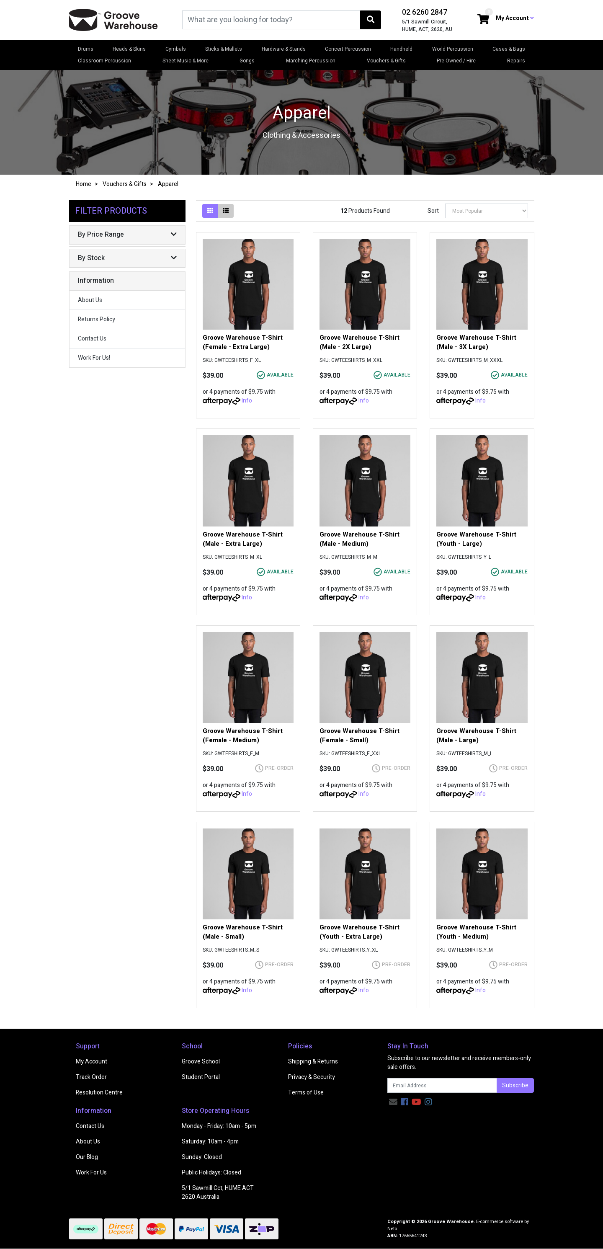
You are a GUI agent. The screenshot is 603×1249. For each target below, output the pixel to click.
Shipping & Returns (313, 1061)
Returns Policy (96, 319)
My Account (91, 1061)
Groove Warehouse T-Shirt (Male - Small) (243, 932)
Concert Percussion (348, 49)
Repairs (516, 61)
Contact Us (92, 338)
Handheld (401, 49)
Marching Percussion (310, 61)
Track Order (91, 1077)
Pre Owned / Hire (456, 61)
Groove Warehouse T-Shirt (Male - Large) (476, 735)
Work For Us (91, 1172)
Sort (433, 210)
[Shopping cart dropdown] (483, 19)
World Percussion (452, 49)
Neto (392, 1228)
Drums (85, 49)
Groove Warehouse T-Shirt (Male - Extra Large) (243, 539)
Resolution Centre (99, 1092)
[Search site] (370, 19)
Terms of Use (306, 1092)
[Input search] (271, 19)
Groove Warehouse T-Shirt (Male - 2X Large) (359, 342)
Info (247, 400)
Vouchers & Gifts (386, 61)
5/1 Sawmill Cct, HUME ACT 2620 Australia (218, 1192)
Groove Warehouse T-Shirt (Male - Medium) (359, 539)
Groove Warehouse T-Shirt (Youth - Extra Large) (359, 932)
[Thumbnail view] (210, 211)
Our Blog (87, 1157)
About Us (90, 300)
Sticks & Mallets (223, 49)
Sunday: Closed (202, 1157)
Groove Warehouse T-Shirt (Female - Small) (359, 735)
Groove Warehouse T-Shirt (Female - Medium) (243, 735)
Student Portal (201, 1077)
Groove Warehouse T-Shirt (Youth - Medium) (476, 932)
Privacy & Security (311, 1077)
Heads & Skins (129, 49)
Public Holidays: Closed (211, 1172)
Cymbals (175, 49)
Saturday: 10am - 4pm (210, 1141)
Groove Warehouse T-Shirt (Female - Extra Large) (243, 342)
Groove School (201, 1061)
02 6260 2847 (424, 12)
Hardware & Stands (284, 49)
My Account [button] (515, 18)
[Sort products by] (486, 211)
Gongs (247, 61)
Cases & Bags (508, 49)
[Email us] (393, 1102)
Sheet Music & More (185, 61)
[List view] (226, 211)
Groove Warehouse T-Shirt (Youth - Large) (476, 539)
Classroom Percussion (104, 61)
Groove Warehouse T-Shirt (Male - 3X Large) (476, 342)
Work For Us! (94, 358)
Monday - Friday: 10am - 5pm (219, 1126)
